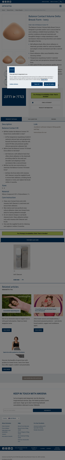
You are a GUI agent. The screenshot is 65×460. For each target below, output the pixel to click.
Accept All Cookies (49, 84)
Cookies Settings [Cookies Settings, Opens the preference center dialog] (14, 84)
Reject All (37, 84)
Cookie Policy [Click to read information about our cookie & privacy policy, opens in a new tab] (44, 79)
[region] (32, 77)
